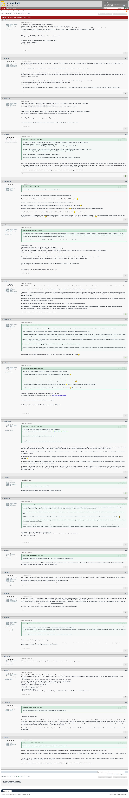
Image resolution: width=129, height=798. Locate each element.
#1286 (126, 225)
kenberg (6, 58)
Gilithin (6, 477)
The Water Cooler (22, 10)
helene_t (6, 281)
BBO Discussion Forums (6, 10)
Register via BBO (109, 5)
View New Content (121, 10)
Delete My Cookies (17, 794)
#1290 (126, 421)
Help (124, 5)
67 (23, 13)
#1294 (126, 572)
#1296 (126, 617)
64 (16, 13)
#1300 (126, 737)
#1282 (126, 58)
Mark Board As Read (26, 794)
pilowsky (7, 20)
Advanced (128, 8)
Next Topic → (124, 774)
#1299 (126, 702)
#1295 (126, 593)
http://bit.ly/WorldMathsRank (64, 681)
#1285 (126, 181)
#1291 (126, 477)
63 (14, 13)
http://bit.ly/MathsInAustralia (59, 395)
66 (21, 13)
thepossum (7, 181)
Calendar (14, 8)
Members (9, 8)
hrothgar (6, 572)
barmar (6, 737)
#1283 (126, 98)
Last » (28, 13)
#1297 (126, 656)
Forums (3, 8)
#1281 (126, 20)
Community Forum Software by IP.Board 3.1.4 (118, 794)
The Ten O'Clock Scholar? (57, 603)
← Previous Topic (109, 774)
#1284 (126, 134)
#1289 (126, 363)
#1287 (126, 281)
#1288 (126, 319)
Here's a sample (25, 264)
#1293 (126, 550)
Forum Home (10, 794)
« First (9, 13)
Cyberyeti (7, 656)
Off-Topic (15, 10)
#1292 (126, 498)
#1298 (126, 670)
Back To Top (4, 794)
